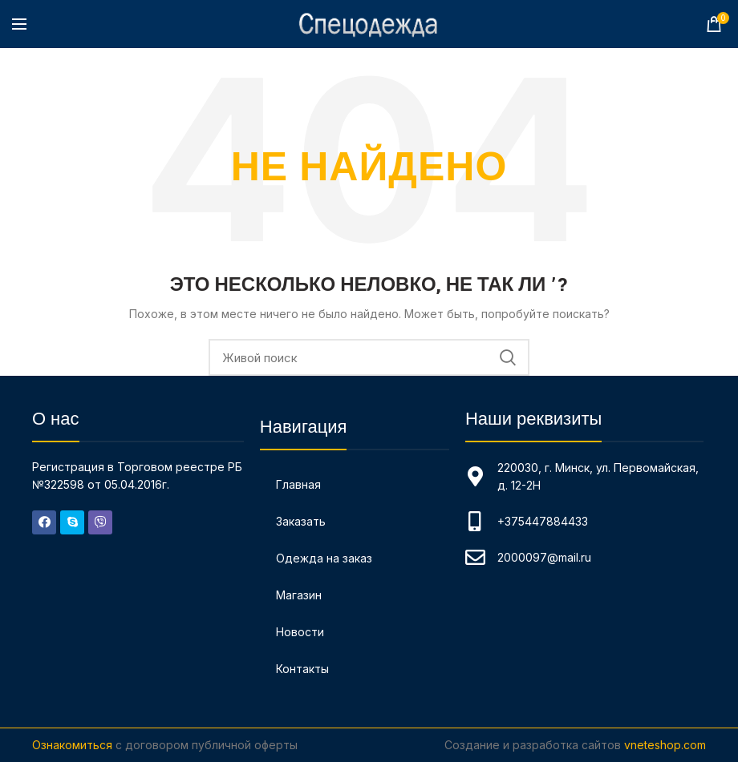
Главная (298, 484)
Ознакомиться (72, 745)
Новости (300, 632)
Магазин (299, 595)
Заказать (301, 521)
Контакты (302, 668)
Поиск (508, 357)
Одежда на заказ (324, 558)
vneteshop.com (665, 745)
